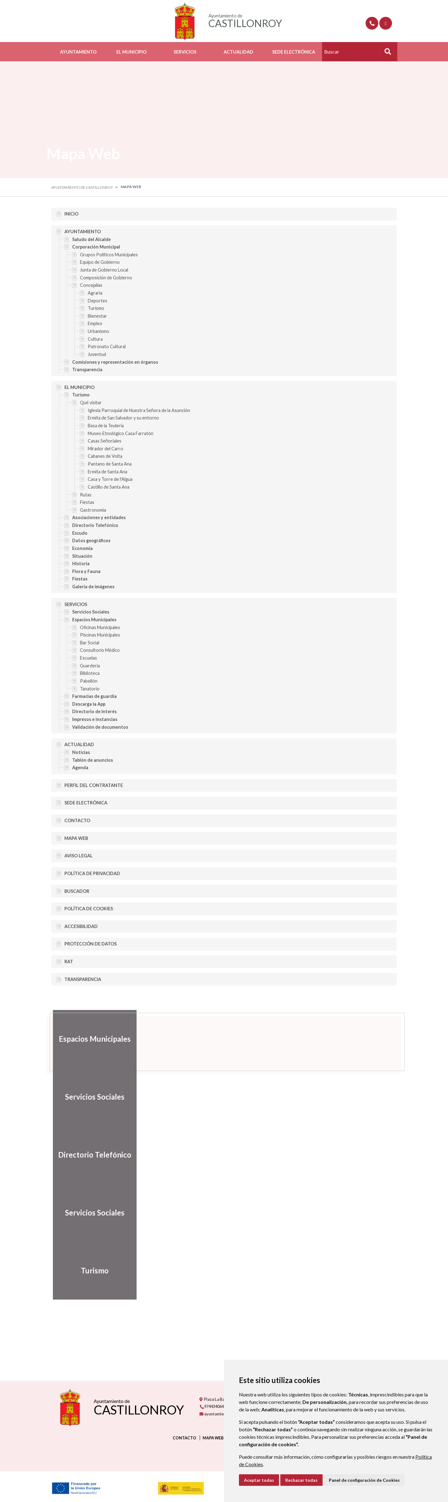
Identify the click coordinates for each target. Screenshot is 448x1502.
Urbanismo (98, 331)
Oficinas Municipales (100, 627)
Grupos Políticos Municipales (109, 254)
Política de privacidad (92, 873)
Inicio (71, 213)
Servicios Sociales (90, 611)
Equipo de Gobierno (100, 262)
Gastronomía (93, 510)
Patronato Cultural (107, 346)
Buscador (76, 891)
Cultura (95, 339)
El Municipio (131, 51)
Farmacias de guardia (94, 696)
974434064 (211, 1406)
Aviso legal (78, 855)
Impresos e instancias (94, 719)
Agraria (95, 293)
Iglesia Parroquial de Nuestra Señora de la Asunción (139, 410)
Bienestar (97, 316)
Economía (82, 548)
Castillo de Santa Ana (108, 487)
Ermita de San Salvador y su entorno (123, 417)
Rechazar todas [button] (301, 1480)
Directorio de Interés (94, 711)
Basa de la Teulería (106, 425)
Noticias (81, 752)
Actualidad (238, 51)
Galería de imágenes (93, 586)
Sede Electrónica (293, 51)
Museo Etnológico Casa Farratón (120, 433)
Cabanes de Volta (105, 456)
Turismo (96, 308)
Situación (82, 556)
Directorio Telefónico (95, 525)
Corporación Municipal (96, 246)
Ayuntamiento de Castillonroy (82, 187)
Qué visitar (91, 402)
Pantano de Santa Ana (110, 464)
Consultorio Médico (100, 650)
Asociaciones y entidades (99, 517)
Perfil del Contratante (93, 785)
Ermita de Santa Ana (107, 471)
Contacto (77, 820)
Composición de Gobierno (106, 277)
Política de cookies (88, 908)
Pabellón (88, 681)
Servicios (185, 51)
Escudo (79, 533)
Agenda (80, 767)
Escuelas (88, 658)
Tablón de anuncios (92, 760)
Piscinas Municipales (100, 634)
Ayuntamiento (78, 51)
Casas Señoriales (104, 440)
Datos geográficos (91, 540)
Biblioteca (90, 673)
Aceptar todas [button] (259, 1480)
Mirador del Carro (105, 448)
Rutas (85, 494)
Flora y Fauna (86, 571)
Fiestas (87, 502)
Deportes (97, 300)
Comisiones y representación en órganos (115, 362)
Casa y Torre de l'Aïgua (110, 479)
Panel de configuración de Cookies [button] (364, 1480)
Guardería (90, 665)
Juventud (97, 354)
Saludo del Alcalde (91, 239)
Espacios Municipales (94, 619)
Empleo (95, 323)
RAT (68, 961)
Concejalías (91, 285)
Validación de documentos (100, 727)
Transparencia (87, 369)
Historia (81, 563)
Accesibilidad (81, 926)
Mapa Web (76, 838)
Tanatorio (90, 688)
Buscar (385, 53)
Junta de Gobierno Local (104, 269)
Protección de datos (90, 943)
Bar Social (89, 642)
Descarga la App (88, 704)
